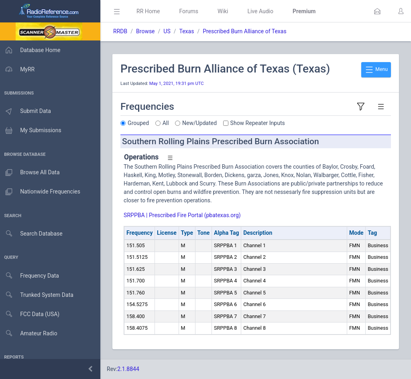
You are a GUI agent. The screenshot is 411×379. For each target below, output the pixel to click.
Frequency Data (30, 275)
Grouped (140, 123)
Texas (188, 31)
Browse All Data (31, 172)
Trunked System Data (38, 295)
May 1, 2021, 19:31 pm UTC (179, 83)
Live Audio (263, 11)
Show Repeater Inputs (260, 123)
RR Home (150, 11)
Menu (376, 70)
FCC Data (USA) (31, 314)
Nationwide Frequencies (41, 192)
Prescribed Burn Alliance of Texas (247, 31)
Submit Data (26, 111)
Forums (191, 11)
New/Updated (202, 123)
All (168, 123)
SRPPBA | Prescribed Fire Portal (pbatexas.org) (184, 215)
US (169, 31)
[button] (377, 11)
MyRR (18, 69)
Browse (147, 31)
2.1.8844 (131, 369)
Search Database (32, 233)
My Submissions (32, 130)
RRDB (123, 31)
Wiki (225, 11)
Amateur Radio (30, 333)
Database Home (31, 50)
